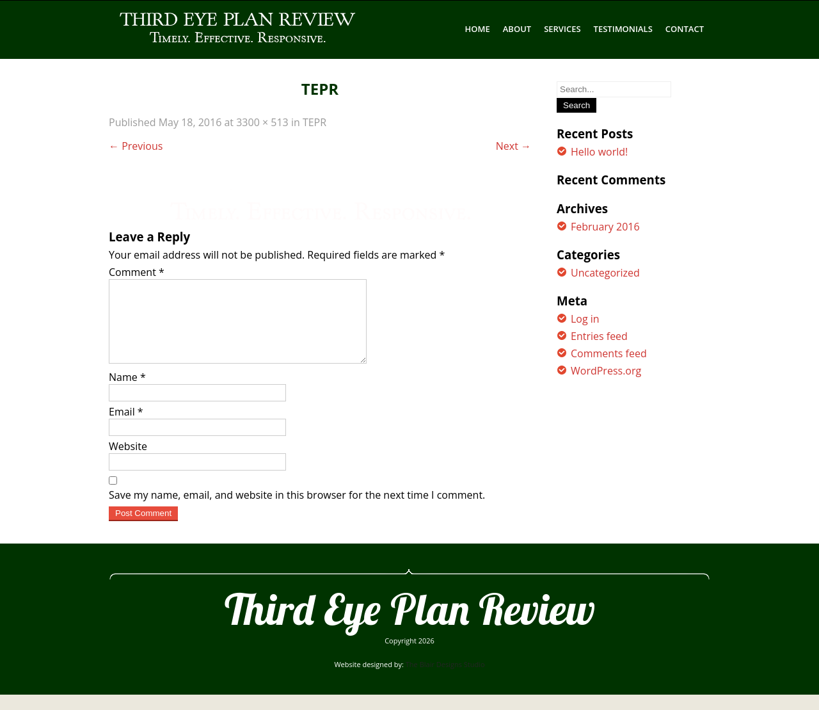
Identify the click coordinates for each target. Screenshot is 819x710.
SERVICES (562, 29)
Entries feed (599, 336)
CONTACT (684, 29)
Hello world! (599, 152)
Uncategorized (605, 273)
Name (127, 392)
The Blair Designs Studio (445, 679)
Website (128, 462)
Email (126, 427)
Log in (585, 319)
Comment (136, 272)
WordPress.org (606, 371)
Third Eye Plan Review (410, 624)
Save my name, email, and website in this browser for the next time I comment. (297, 510)
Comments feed (609, 353)
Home (477, 29)
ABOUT (517, 29)
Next (513, 146)
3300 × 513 (262, 122)
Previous (136, 146)
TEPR (314, 122)
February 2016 (605, 227)
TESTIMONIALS (623, 29)
